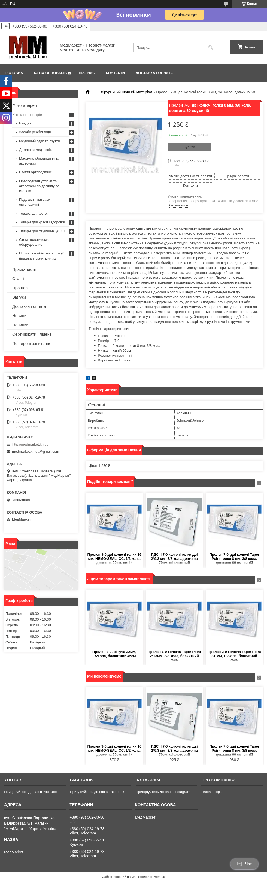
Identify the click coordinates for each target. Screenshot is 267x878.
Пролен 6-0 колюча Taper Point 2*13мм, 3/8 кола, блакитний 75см (174, 656)
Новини (19, 315)
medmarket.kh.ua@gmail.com (35, 451)
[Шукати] (210, 47)
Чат (244, 863)
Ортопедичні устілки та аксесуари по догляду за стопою (39, 186)
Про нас (87, 73)
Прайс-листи (24, 269)
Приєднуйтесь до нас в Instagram (163, 792)
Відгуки (19, 297)
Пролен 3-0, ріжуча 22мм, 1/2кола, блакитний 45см (114, 654)
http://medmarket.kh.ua (30, 444)
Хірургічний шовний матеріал (126, 92)
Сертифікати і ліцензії (32, 334)
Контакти (115, 73)
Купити (189, 147)
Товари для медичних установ (43, 231)
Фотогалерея (24, 105)
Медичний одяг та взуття (39, 141)
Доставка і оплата (154, 73)
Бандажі (25, 123)
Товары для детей (34, 213)
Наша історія (211, 792)
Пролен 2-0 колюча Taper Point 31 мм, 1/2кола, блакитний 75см (234, 656)
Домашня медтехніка (36, 150)
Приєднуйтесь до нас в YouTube (30, 792)
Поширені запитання (31, 343)
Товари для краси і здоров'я (42, 222)
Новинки (20, 325)
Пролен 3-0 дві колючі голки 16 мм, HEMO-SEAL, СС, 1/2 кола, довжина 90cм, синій (114, 558)
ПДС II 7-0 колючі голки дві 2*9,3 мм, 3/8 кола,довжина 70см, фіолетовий (174, 558)
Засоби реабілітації (35, 132)
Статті (18, 278)
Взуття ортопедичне (35, 172)
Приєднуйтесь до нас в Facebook (97, 792)
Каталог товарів (50, 73)
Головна (14, 73)
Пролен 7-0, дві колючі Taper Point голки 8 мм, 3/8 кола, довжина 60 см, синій (234, 558)
